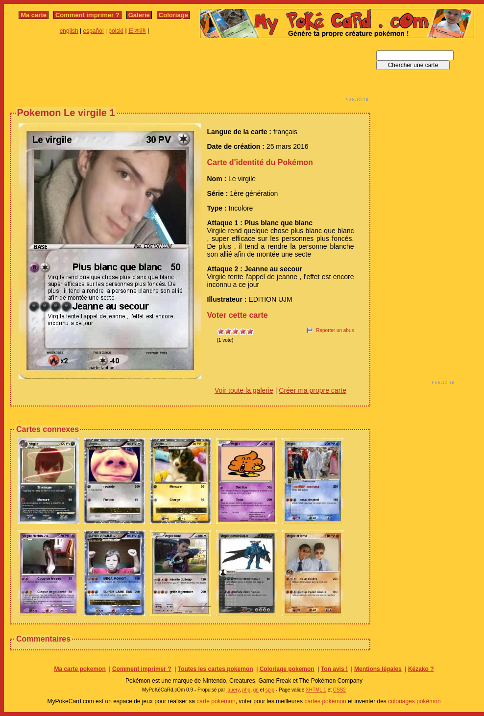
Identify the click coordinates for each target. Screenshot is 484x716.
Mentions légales (378, 669)
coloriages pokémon (414, 701)
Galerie (139, 15)
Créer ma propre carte (312, 390)
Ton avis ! (334, 669)
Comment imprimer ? (87, 15)
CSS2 (339, 689)
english (69, 30)
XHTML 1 (316, 689)
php (246, 689)
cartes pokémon (325, 701)
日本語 (137, 30)
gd (256, 689)
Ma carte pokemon (79, 669)
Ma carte (34, 15)
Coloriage (173, 15)
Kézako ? (421, 669)
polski (115, 30)
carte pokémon (215, 701)
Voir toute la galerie (244, 390)
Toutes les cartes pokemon (215, 669)
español (93, 30)
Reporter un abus (335, 330)
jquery (233, 689)
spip (270, 689)
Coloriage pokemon (287, 669)
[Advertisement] (190, 72)
